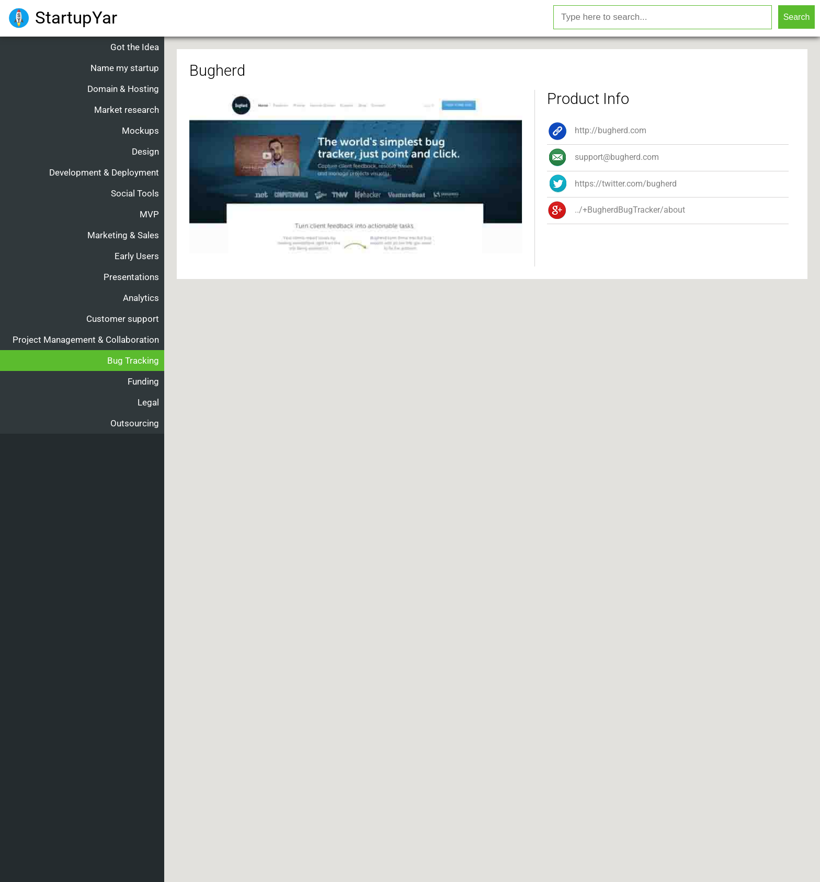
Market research (126, 110)
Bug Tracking (133, 360)
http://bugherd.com (596, 130)
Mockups (140, 130)
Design (145, 151)
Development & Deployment (104, 172)
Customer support (122, 319)
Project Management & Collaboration (86, 339)
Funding (143, 381)
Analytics (141, 298)
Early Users (137, 256)
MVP (149, 214)
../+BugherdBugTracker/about (616, 210)
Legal (148, 402)
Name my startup (124, 68)
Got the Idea (134, 47)
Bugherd (217, 70)
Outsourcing (134, 423)
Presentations (131, 277)
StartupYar (76, 17)
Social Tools (135, 193)
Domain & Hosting (123, 89)
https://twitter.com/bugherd (612, 184)
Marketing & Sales (123, 235)
